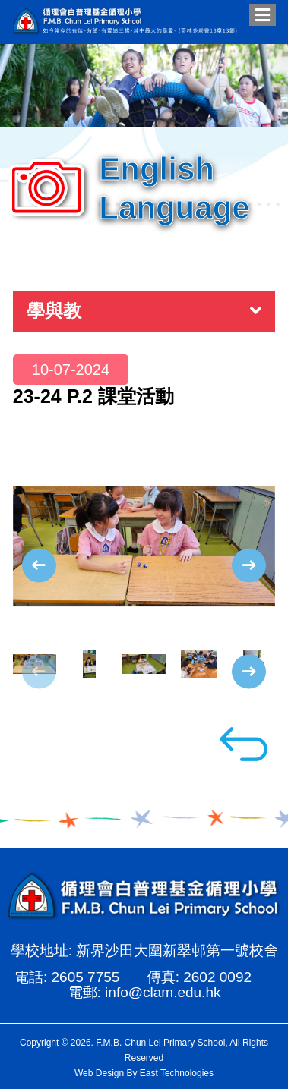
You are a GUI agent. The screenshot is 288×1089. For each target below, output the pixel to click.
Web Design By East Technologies (144, 1073)
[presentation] (39, 565)
